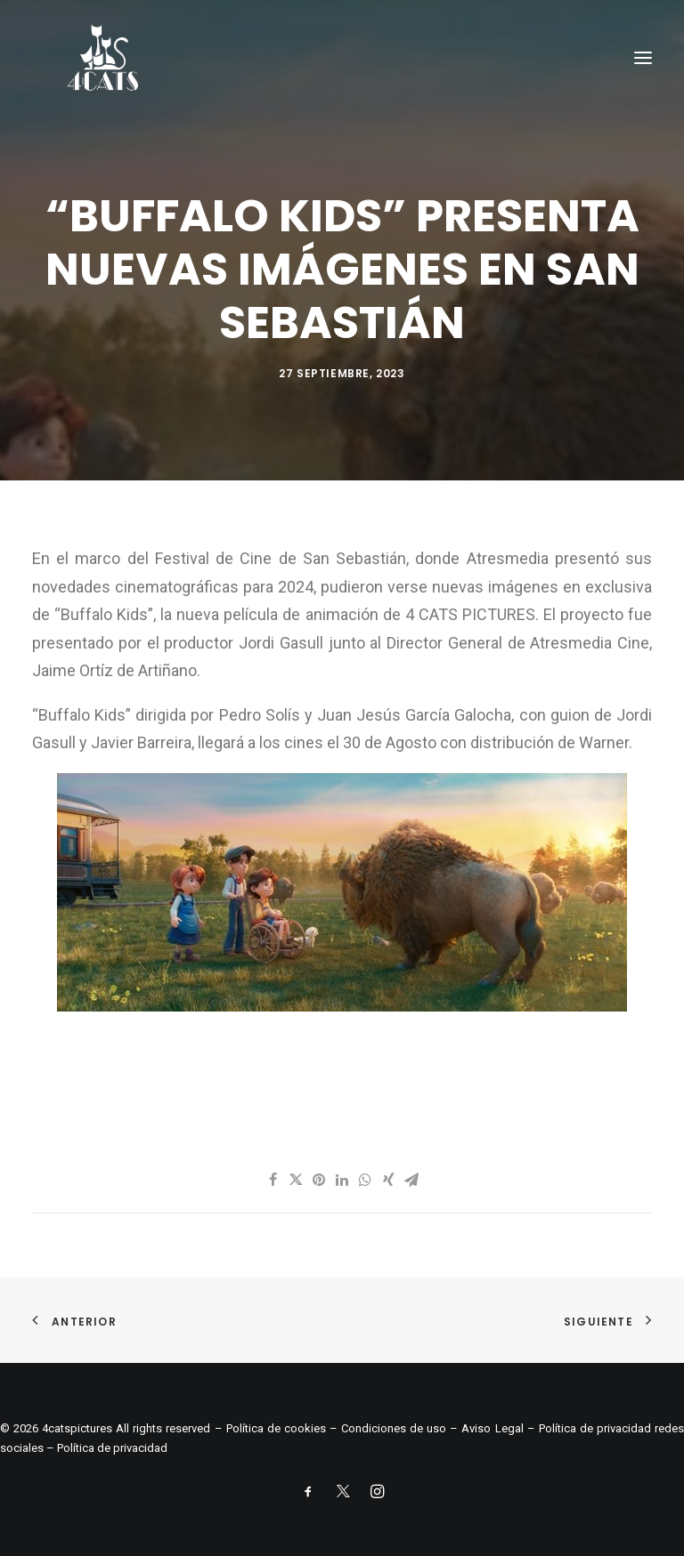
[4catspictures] (103, 57)
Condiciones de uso (393, 1428)
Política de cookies (276, 1428)
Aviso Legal (492, 1428)
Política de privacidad (112, 1448)
